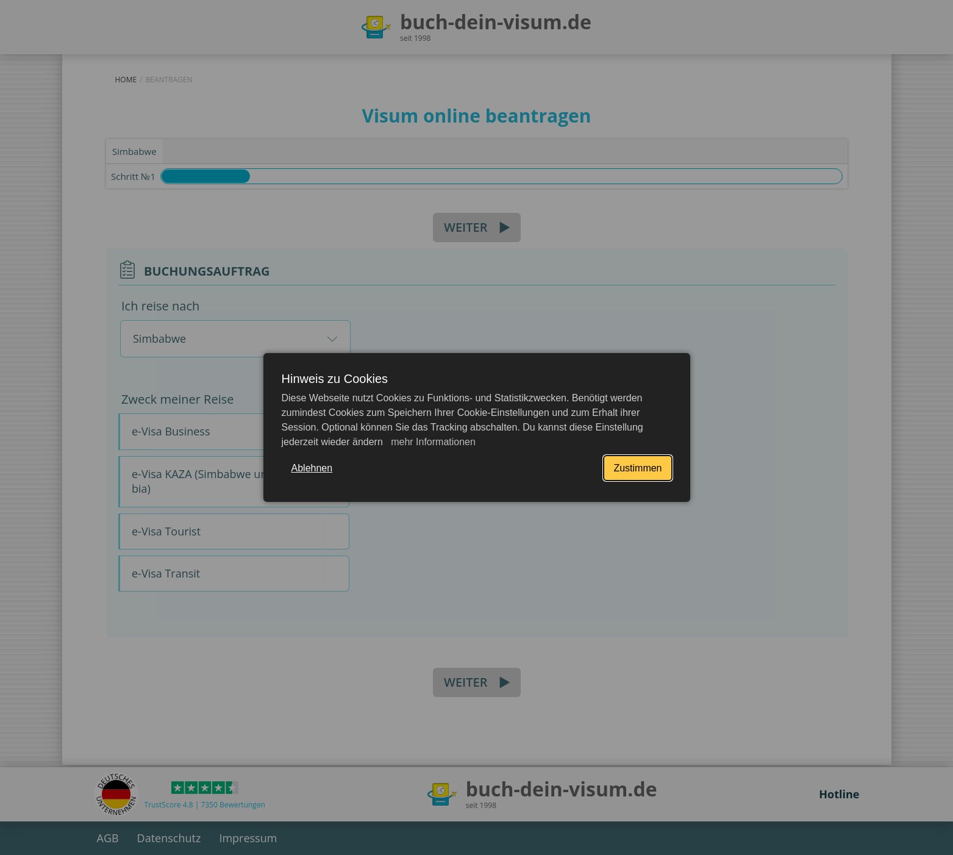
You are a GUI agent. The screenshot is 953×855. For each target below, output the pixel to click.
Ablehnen (312, 468)
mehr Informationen (432, 442)
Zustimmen (637, 468)
